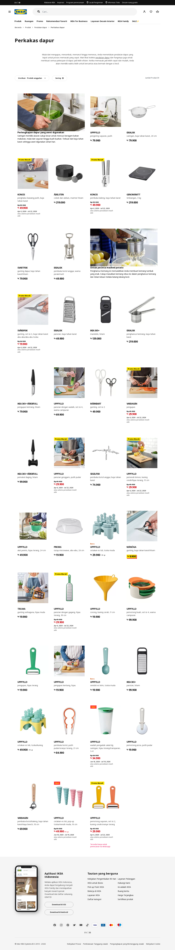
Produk (28, 27)
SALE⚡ (135, 21)
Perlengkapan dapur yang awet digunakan (41, 132)
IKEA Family (123, 21)
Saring (59, 78)
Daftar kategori (94, 899)
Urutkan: (30, 78)
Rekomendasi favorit (56, 21)
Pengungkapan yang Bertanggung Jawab (127, 944)
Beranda (18, 27)
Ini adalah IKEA (124, 887)
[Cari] (89, 12)
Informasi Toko (114, 2)
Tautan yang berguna (103, 873)
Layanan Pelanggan (126, 879)
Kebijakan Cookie (153, 944)
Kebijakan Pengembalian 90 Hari (102, 879)
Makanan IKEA (49, 2)
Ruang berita (123, 891)
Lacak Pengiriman (96, 2)
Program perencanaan (75, 2)
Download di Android (59, 912)
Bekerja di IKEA (94, 891)
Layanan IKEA (94, 895)
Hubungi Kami (124, 883)
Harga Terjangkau (125, 895)
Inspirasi (60, 2)
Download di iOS (59, 904)
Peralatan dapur (40, 27)
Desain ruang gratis (130, 2)
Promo (40, 21)
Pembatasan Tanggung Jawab (95, 944)
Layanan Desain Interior (102, 21)
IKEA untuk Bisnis (95, 883)
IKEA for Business (79, 21)
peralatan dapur (103, 57)
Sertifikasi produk (125, 899)
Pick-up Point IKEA (96, 887)
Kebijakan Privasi (74, 944)
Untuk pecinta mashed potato (106, 267)
